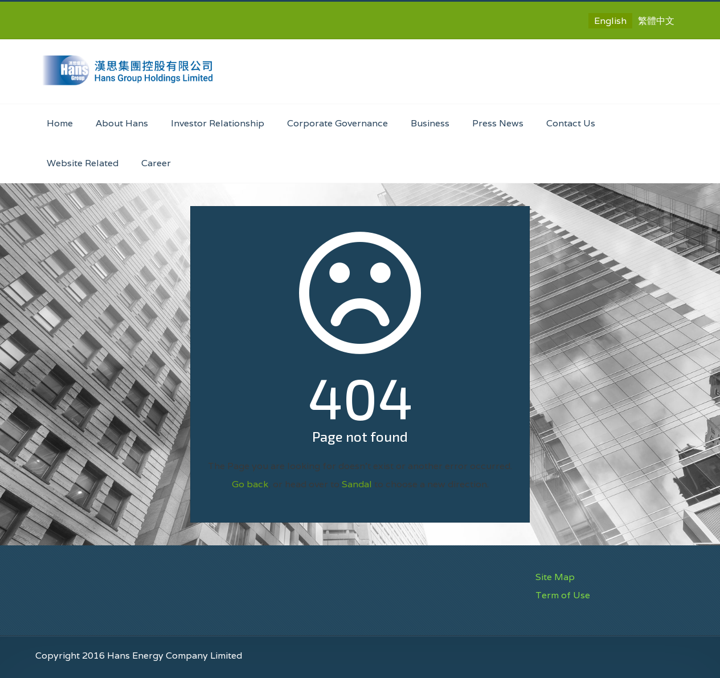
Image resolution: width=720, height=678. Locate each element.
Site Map (555, 577)
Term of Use (562, 595)
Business (430, 123)
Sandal (357, 484)
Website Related (82, 163)
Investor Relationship (217, 123)
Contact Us (570, 123)
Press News (497, 123)
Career (156, 163)
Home (60, 123)
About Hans (122, 123)
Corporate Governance (337, 123)
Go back (250, 484)
